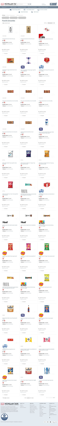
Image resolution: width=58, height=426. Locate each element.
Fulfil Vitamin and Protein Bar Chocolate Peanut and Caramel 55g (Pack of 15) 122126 (10, 288)
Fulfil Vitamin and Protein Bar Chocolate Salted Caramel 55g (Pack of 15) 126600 (28, 194)
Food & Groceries (9, 43)
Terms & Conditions (23, 407)
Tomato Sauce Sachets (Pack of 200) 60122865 (10, 100)
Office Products (42, 406)
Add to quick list (5, 51)
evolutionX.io (20, 421)
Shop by (3, 7)
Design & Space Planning (43, 7)
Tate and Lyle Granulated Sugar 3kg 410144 (46, 380)
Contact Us (22, 406)
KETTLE (3, 160)
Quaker (3, 315)
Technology (41, 412)
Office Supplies (32, 411)
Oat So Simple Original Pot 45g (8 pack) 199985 (28, 380)
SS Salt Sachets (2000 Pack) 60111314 (8, 38)
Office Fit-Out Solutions (32, 7)
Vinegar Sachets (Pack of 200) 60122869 (45, 100)
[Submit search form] (24, 4)
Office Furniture (13, 7)
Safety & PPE (41, 414)
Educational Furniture (22, 7)
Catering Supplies (19, 15)
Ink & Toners (41, 409)
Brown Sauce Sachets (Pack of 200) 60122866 (28, 100)
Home (3, 15)
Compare (5, 53)
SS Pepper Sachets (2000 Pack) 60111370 (27, 38)
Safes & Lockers (32, 412)
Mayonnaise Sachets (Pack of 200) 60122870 (9, 131)
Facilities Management (10, 15)
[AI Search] (26, 4)
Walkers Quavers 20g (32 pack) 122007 (45, 287)
